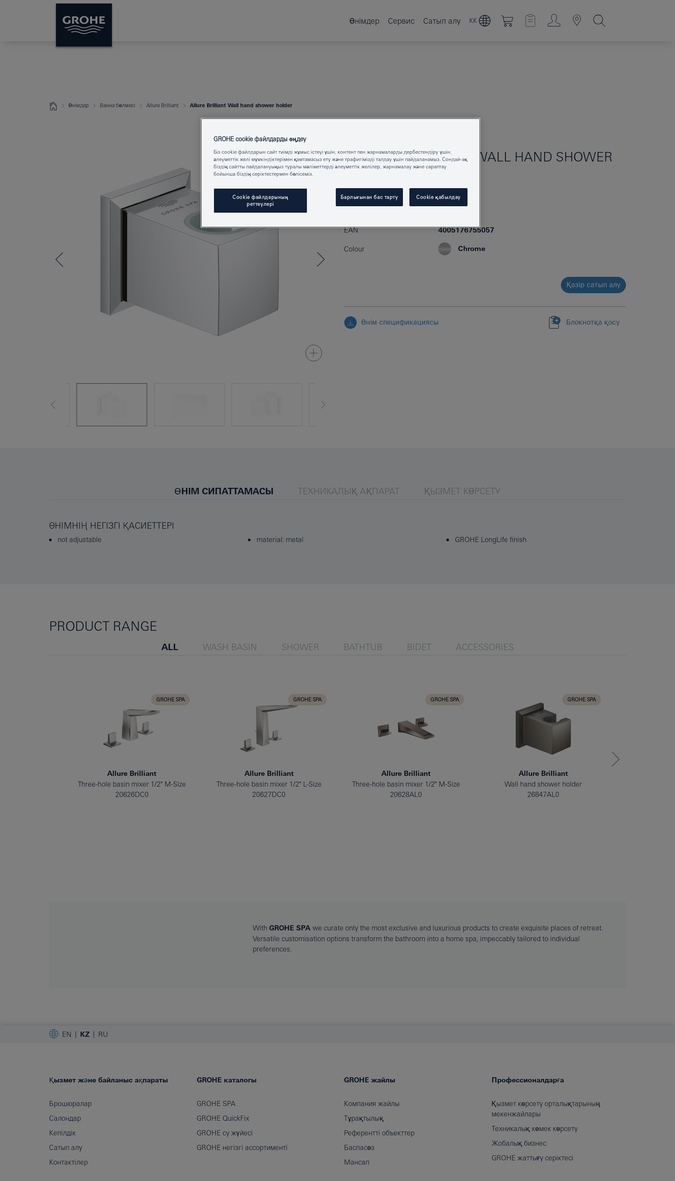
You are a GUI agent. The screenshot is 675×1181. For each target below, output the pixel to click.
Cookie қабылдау (438, 197)
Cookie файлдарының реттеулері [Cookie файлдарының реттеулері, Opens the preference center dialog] (260, 200)
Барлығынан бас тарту (369, 197)
